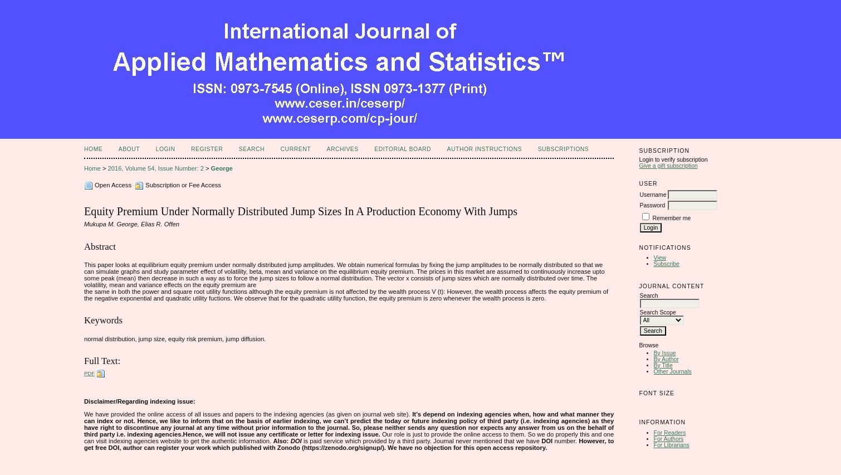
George (222, 168)
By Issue (665, 353)
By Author (666, 359)
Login (165, 149)
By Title (663, 365)
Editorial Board (402, 149)
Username (653, 195)
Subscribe (666, 264)
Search (252, 149)
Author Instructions (484, 149)
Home (93, 149)
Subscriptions (563, 149)
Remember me (672, 218)
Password (653, 205)
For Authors (669, 439)
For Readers (670, 433)
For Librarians (672, 445)
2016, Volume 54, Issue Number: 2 (156, 168)
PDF (89, 373)
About (129, 149)
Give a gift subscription (668, 166)
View (660, 258)
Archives (342, 149)
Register (207, 149)
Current (296, 149)
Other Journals (673, 372)
